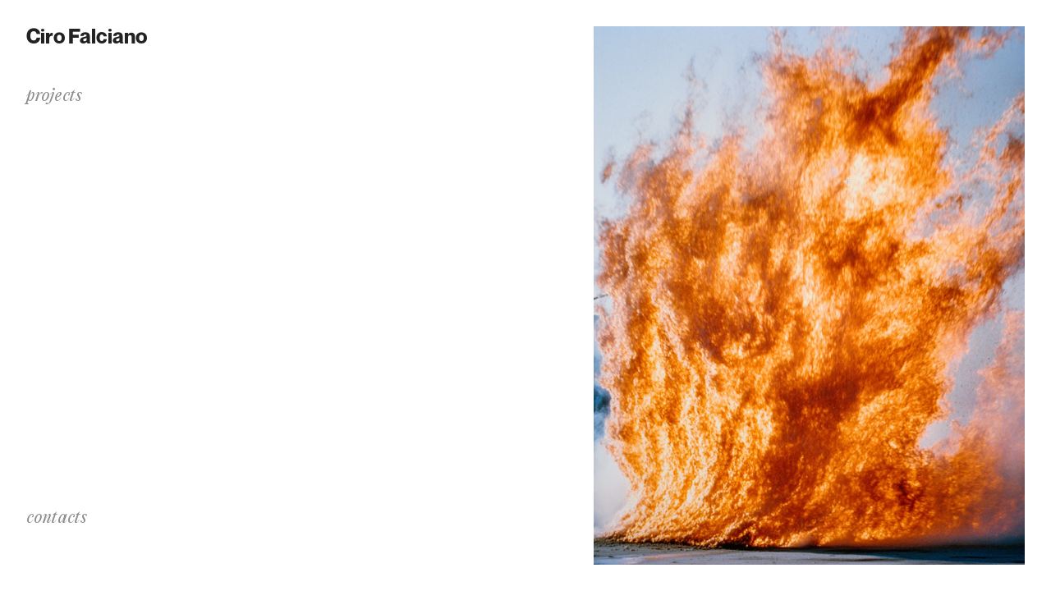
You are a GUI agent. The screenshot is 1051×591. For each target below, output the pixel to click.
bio (35, 273)
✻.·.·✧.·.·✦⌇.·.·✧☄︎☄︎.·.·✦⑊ (91, 169)
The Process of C (71, 148)
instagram (55, 558)
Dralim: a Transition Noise (101, 127)
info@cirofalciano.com (93, 540)
